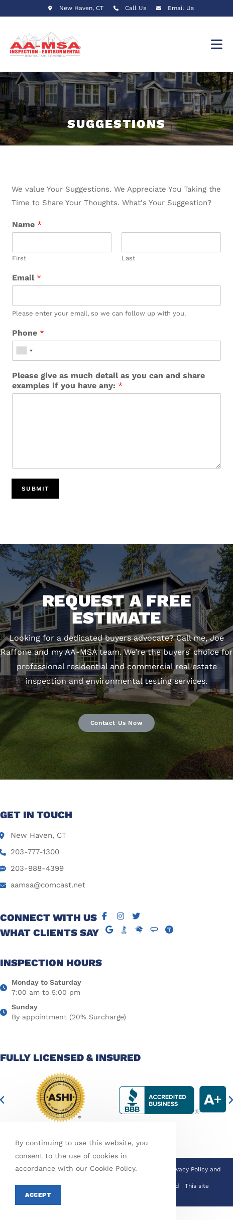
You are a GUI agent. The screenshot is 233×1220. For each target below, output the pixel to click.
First (19, 258)
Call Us (135, 8)
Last (128, 258)
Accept (38, 1194)
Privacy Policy (188, 1169)
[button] (116, 723)
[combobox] (24, 350)
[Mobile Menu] (217, 44)
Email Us (181, 8)
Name (27, 224)
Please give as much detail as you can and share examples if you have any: (108, 381)
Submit (35, 488)
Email (26, 277)
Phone (28, 333)
